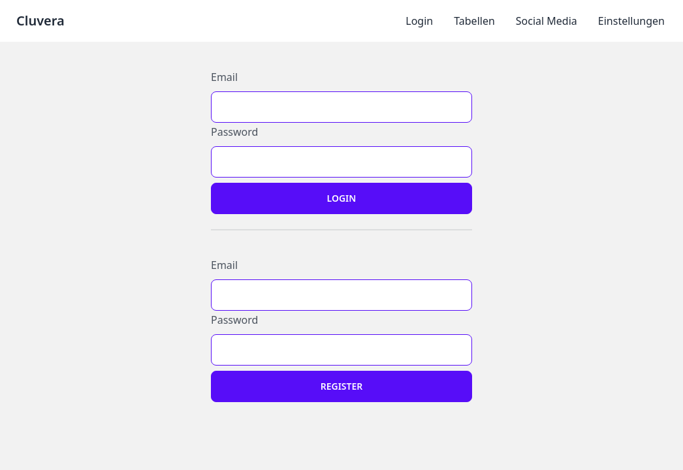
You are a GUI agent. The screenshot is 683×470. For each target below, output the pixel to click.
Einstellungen (631, 21)
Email (224, 77)
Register (342, 386)
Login (419, 21)
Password (234, 132)
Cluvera (40, 20)
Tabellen (474, 21)
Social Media (546, 21)
